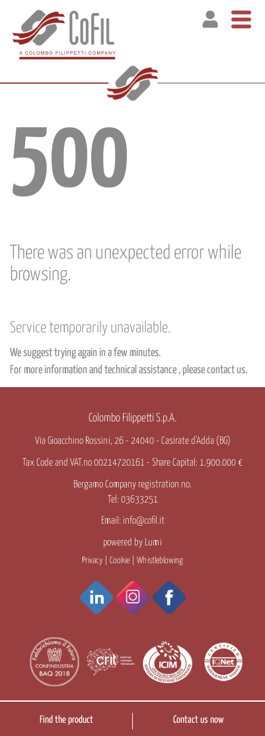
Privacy (92, 560)
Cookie (120, 560)
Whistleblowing (160, 560)
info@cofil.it (144, 521)
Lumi (153, 542)
